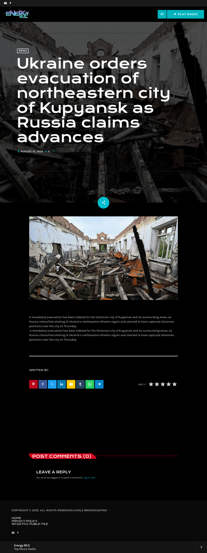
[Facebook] (10, 3)
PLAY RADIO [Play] (185, 14)
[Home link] (16, 14)
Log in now (89, 477)
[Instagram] (5, 3)
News (23, 50)
